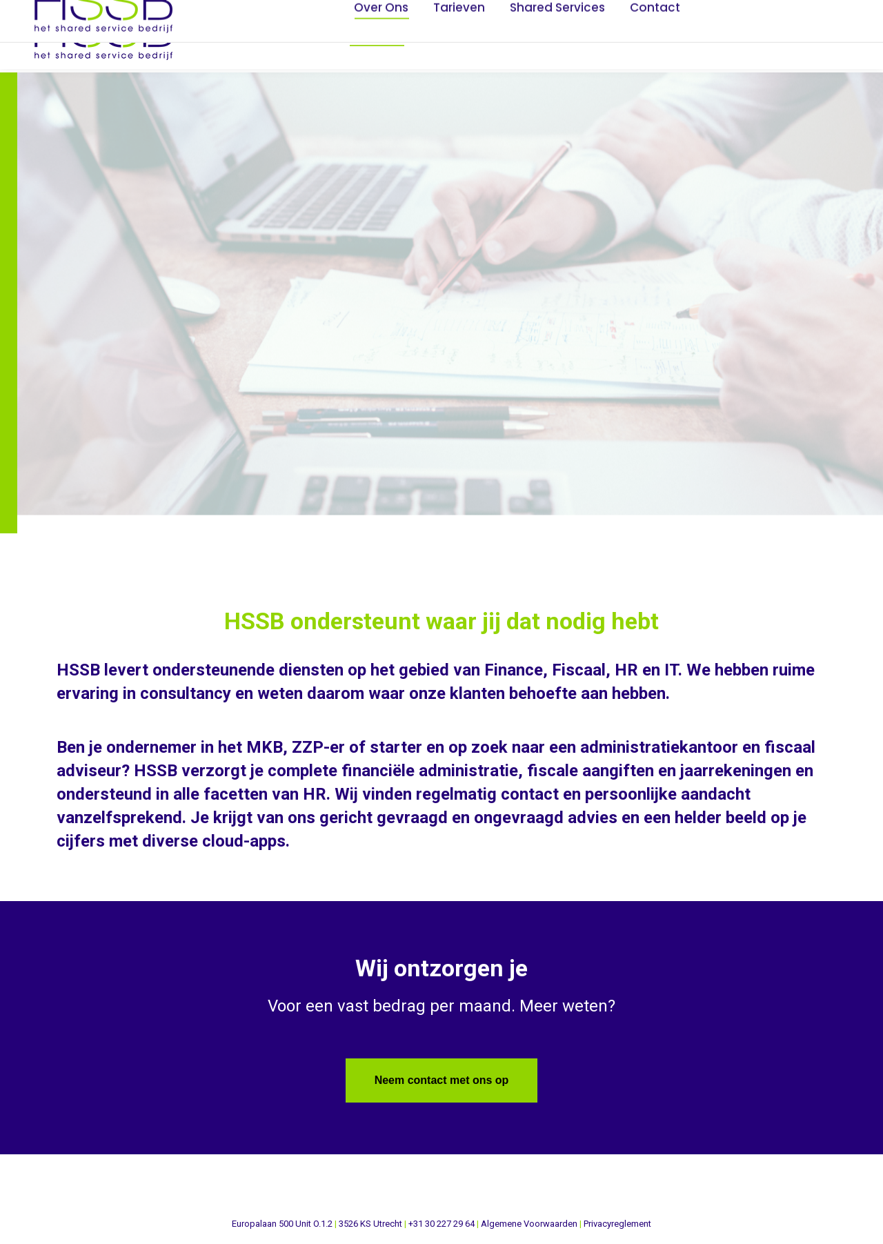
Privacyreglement (617, 1223)
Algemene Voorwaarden (529, 1223)
